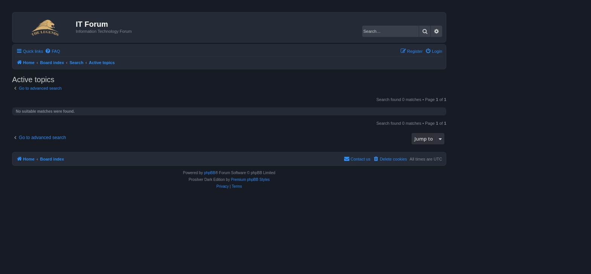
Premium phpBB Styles (250, 180)
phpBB (209, 173)
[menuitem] (52, 51)
